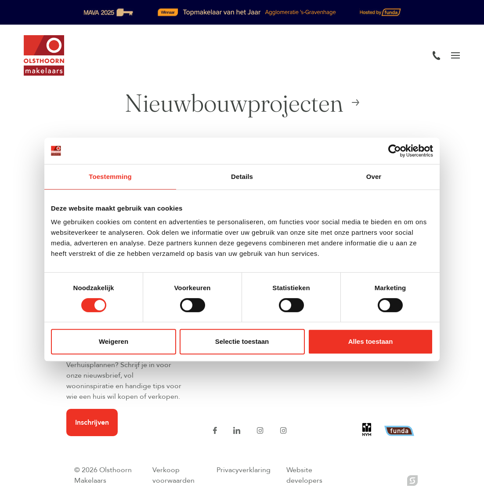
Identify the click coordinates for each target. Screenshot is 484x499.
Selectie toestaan (242, 341)
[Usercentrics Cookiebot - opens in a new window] (394, 150)
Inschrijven (92, 422)
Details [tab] (242, 176)
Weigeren (113, 341)
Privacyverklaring (244, 470)
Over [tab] (374, 176)
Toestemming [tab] (110, 176)
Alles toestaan (370, 341)
